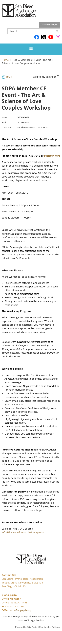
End (4, 122)
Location (6, 127)
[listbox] (46, 77)
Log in (49, 25)
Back (9, 77)
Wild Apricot (33, 627)
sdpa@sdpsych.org (20, 610)
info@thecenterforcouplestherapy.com (23, 532)
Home (5, 59)
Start (4, 117)
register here (52, 155)
